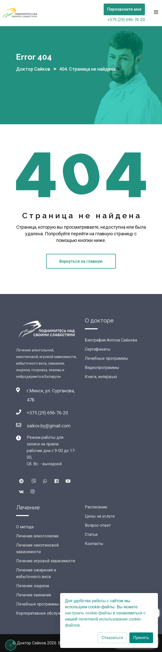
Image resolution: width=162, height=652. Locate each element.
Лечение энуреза (32, 585)
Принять (141, 637)
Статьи (91, 534)
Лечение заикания (33, 595)
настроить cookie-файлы (88, 613)
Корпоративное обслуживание (45, 613)
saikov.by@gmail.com (49, 425)
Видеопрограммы (102, 367)
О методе (25, 526)
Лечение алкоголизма (37, 536)
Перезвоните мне (124, 9)
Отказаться (112, 637)
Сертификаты (98, 349)
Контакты (94, 543)
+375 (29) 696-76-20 (126, 19)
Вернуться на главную (81, 261)
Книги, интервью (101, 376)
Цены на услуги (100, 516)
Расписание (96, 507)
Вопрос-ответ (98, 525)
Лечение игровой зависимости (45, 560)
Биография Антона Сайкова (111, 340)
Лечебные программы (106, 358)
